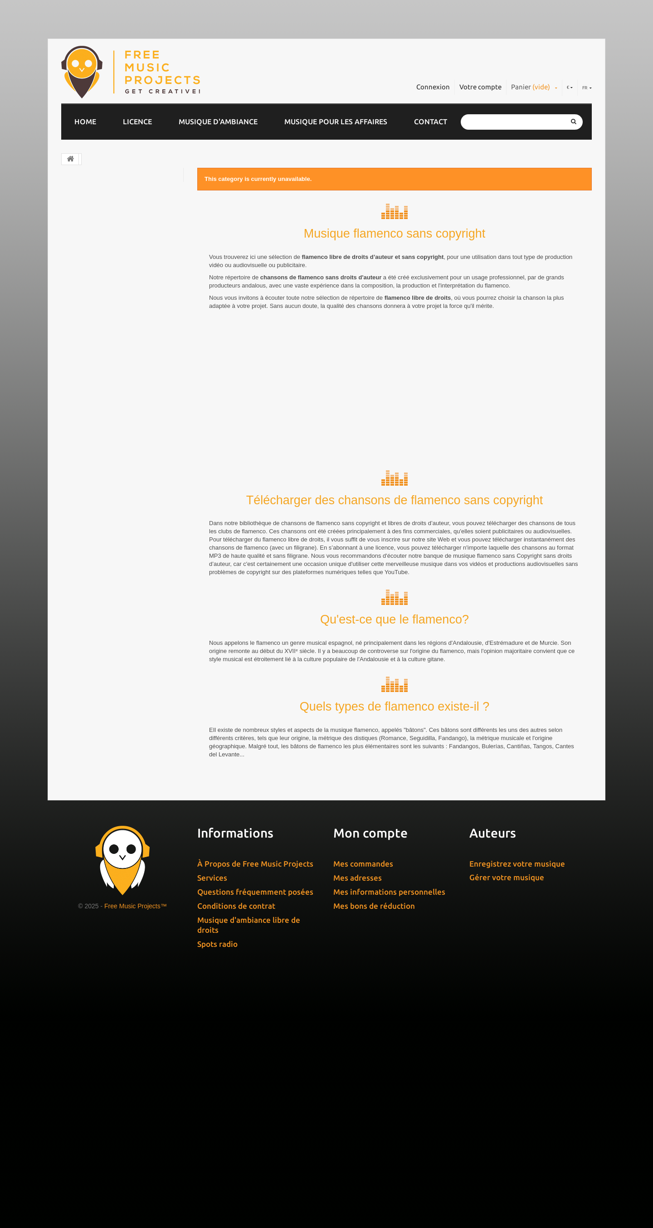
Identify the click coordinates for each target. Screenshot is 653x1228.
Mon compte (370, 1076)
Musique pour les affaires (335, 121)
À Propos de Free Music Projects (255, 1106)
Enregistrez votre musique (517, 1106)
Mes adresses (357, 1120)
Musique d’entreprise (105, 181)
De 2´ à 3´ (93, 664)
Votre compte (480, 87)
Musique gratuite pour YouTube (122, 464)
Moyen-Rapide (100, 579)
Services (212, 1120)
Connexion (433, 87)
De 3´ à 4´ (93, 680)
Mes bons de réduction (374, 1149)
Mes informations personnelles (389, 1135)
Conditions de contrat (236, 1149)
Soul (77, 429)
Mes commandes (363, 1106)
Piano (79, 358)
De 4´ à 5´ (93, 695)
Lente (85, 532)
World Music (90, 376)
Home (85, 121)
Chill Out (85, 199)
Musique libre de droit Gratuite (122, 447)
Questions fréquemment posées (255, 1135)
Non (82, 781)
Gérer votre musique (506, 1120)
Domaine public (96, 323)
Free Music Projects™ (135, 1149)
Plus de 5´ (91, 726)
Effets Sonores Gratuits (109, 482)
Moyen (86, 548)
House (80, 340)
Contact (430, 121)
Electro (82, 234)
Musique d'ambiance (218, 121)
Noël (78, 394)
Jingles (81, 270)
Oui (81, 852)
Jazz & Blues (91, 305)
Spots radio (217, 1187)
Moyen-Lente (98, 563)
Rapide (87, 594)
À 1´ (83, 711)
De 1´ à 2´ (93, 649)
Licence (137, 121)
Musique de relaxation (107, 411)
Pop (76, 252)
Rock (78, 287)
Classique (85, 217)
